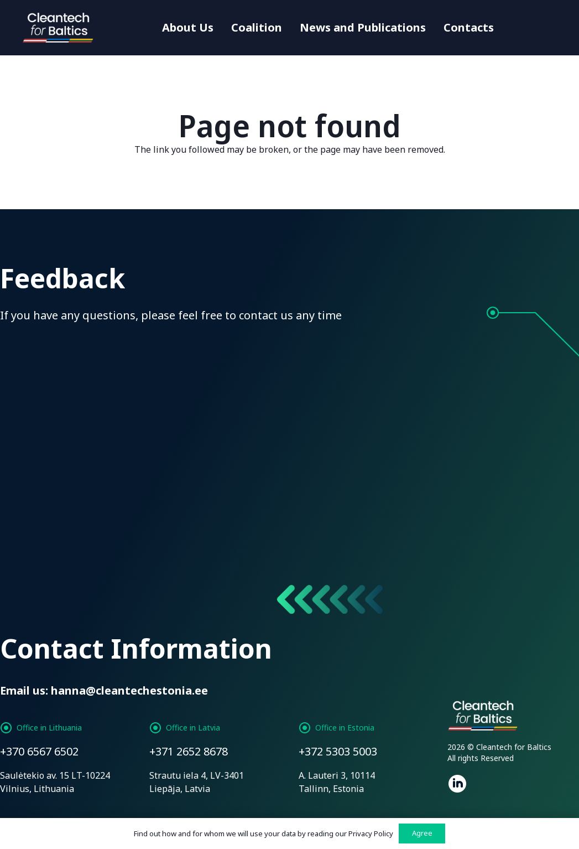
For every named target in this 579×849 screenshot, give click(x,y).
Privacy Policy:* (303, 478)
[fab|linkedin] (457, 785)
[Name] (67, 360)
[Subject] (511, 360)
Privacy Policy (370, 833)
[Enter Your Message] (289, 422)
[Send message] (61, 562)
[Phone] (363, 360)
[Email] (215, 360)
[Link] (59, 28)
